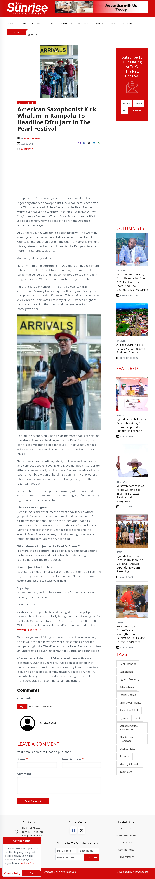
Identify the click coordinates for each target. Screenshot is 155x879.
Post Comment (33, 801)
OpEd (52, 23)
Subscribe (136, 110)
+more (113, 23)
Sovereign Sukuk (129, 710)
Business (121, 622)
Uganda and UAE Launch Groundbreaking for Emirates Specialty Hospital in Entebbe (132, 425)
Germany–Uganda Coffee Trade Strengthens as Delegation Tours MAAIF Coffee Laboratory (132, 634)
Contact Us (126, 842)
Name (22, 759)
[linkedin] (94, 142)
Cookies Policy (126, 849)
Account (128, 23)
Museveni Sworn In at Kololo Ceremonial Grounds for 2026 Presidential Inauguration (130, 493)
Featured (125, 756)
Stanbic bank (127, 671)
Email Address (73, 759)
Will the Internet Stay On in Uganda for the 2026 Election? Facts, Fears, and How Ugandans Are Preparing (132, 282)
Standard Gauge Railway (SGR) (129, 727)
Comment (24, 773)
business (37, 23)
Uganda (124, 718)
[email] (79, 142)
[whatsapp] (98, 142)
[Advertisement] (59, 175)
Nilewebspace (140, 872)
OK (31, 873)
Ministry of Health (130, 764)
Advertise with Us (126, 835)
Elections (121, 481)
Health (120, 415)
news (23, 23)
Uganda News (127, 748)
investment (126, 772)
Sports (98, 23)
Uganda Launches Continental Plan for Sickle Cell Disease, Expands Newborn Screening (129, 563)
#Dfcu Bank (34, 706)
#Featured (48, 706)
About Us (126, 828)
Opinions (121, 270)
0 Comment (27, 149)
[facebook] (84, 142)
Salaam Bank (127, 687)
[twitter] (89, 142)
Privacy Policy (126, 857)
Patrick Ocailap (128, 695)
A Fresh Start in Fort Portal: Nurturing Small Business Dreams (131, 348)
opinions (66, 23)
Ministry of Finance (130, 702)
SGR (138, 718)
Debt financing (128, 664)
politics (83, 23)
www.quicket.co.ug (29, 630)
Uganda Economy (129, 679)
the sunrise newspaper (126, 739)
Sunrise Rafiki (32, 138)
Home (10, 23)
